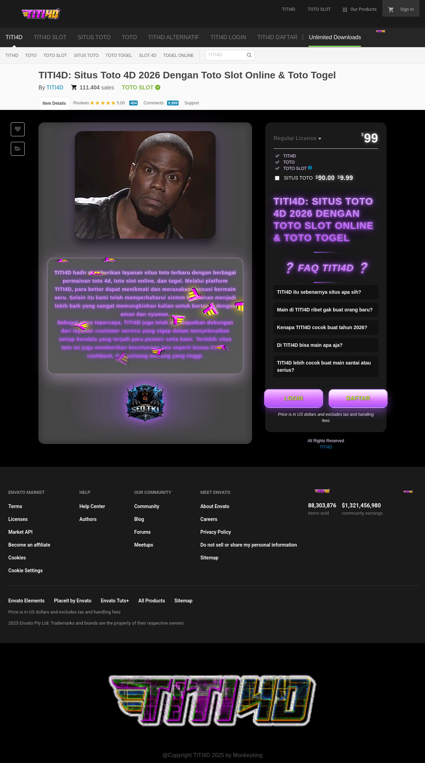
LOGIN (293, 398)
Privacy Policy (215, 532)
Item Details (54, 103)
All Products (151, 600)
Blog (139, 519)
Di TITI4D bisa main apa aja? (309, 345)
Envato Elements (26, 600)
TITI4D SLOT (50, 37)
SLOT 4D (147, 55)
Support (191, 103)
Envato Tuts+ (115, 600)
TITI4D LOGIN (228, 37)
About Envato (214, 506)
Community (146, 506)
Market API (20, 532)
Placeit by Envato (73, 600)
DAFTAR (358, 398)
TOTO (129, 37)
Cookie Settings (25, 570)
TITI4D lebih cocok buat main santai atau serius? (324, 366)
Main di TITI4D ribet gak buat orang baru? (325, 309)
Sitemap (209, 557)
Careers (208, 519)
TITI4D (14, 37)
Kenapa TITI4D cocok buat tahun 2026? (322, 327)
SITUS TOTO (94, 37)
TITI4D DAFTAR (277, 37)
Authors (88, 519)
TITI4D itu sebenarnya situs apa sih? (319, 292)
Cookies (17, 557)
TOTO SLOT (55, 55)
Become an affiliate (29, 545)
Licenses (18, 519)
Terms (15, 506)
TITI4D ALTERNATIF (173, 37)
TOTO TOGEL (119, 55)
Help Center (92, 506)
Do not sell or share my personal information (248, 545)
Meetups (143, 545)
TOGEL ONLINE (178, 55)
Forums (142, 532)
